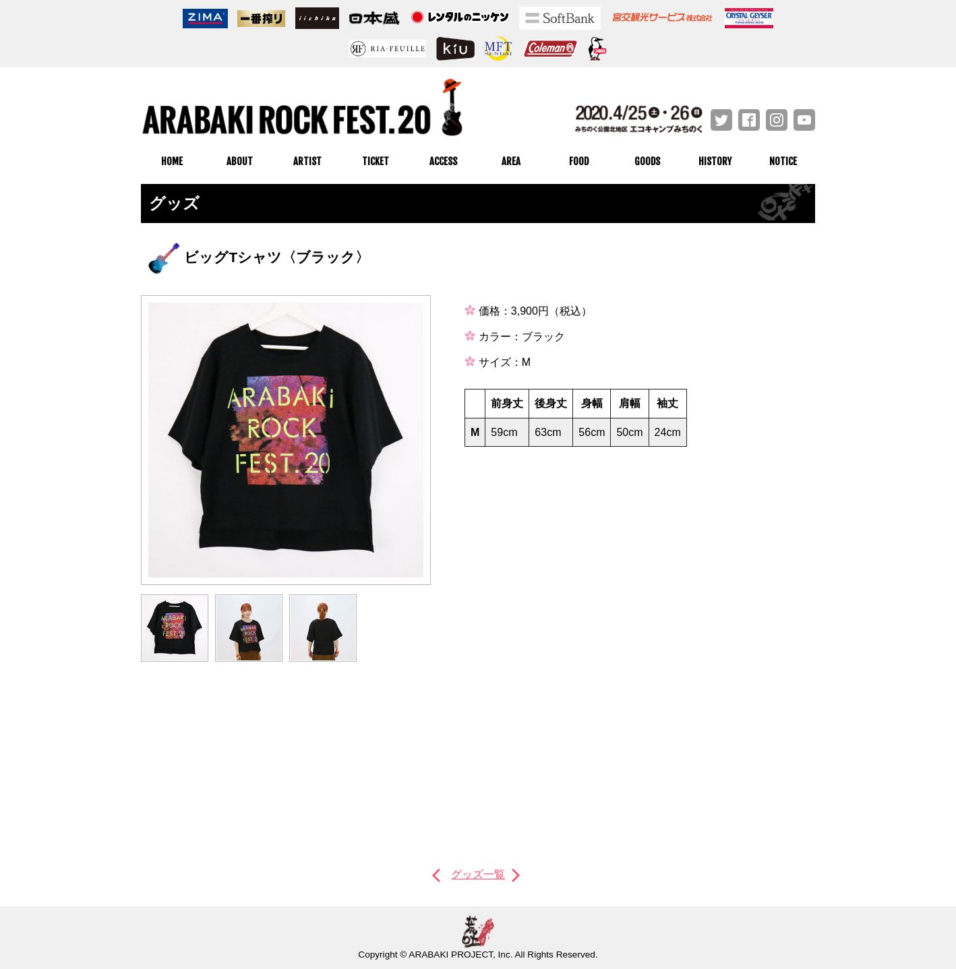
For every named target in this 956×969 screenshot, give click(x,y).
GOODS (647, 161)
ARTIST (307, 161)
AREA (511, 161)
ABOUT (240, 161)
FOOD (579, 161)
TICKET (375, 161)
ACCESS (443, 161)
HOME (172, 161)
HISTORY (714, 161)
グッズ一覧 (478, 874)
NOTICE (783, 161)
